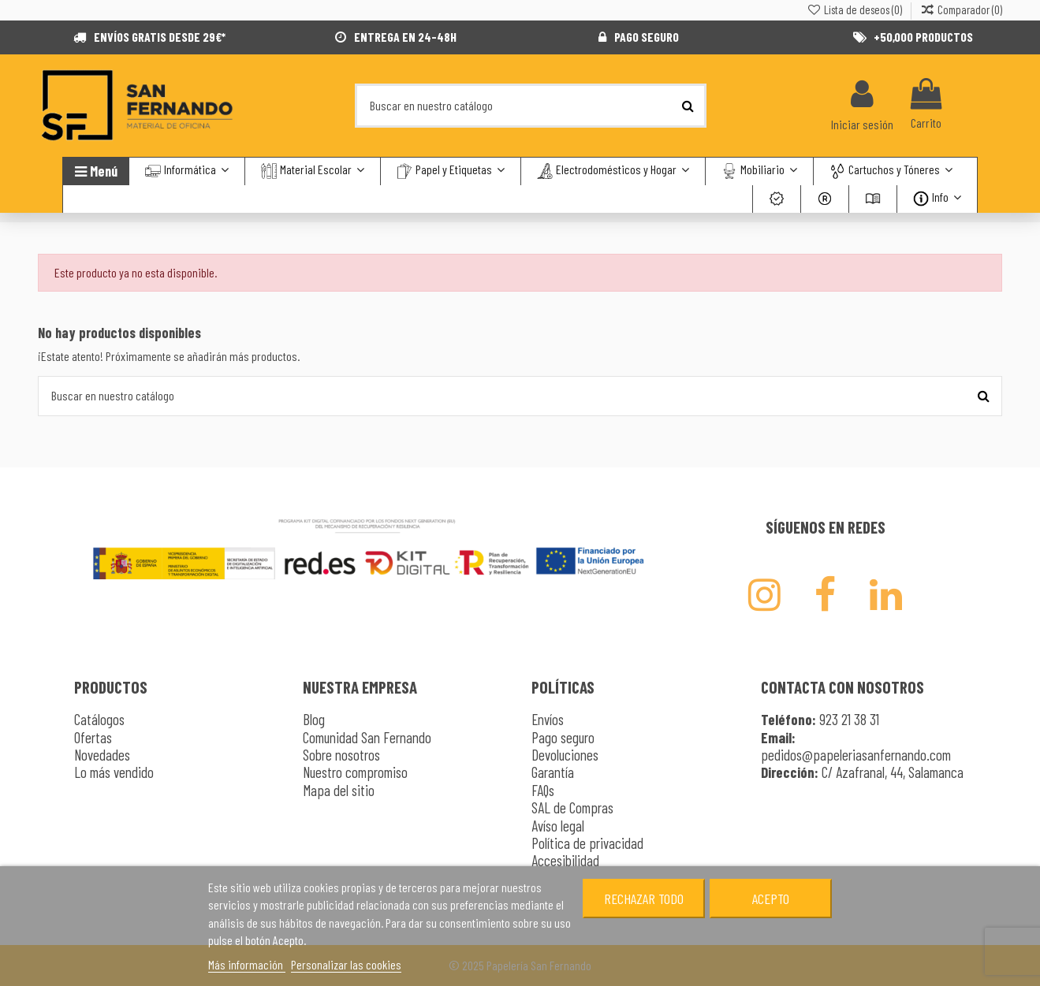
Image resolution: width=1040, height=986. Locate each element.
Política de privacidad (587, 843)
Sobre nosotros (341, 755)
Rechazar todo (644, 898)
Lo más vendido (114, 772)
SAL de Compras (572, 807)
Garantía (552, 772)
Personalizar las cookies (346, 964)
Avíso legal (557, 826)
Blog (314, 719)
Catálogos (99, 719)
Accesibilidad (565, 860)
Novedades (102, 755)
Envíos (547, 719)
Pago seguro (563, 737)
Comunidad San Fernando (367, 737)
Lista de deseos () (855, 9)
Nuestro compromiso (355, 772)
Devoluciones (564, 755)
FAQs (542, 790)
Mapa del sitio (339, 790)
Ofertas (93, 737)
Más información (246, 964)
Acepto (770, 898)
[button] (890, 171)
